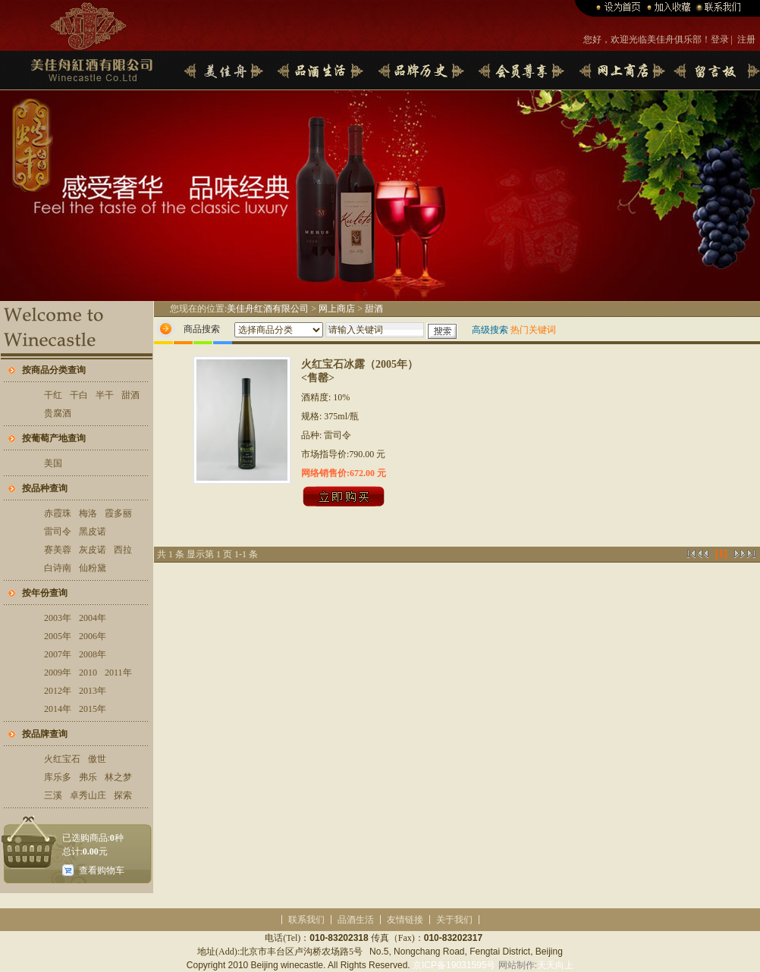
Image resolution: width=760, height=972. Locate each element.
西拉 (123, 549)
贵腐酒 (57, 413)
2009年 (57, 672)
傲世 (97, 759)
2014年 (57, 709)
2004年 (92, 618)
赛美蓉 (57, 549)
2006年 (92, 636)
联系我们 (306, 919)
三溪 (53, 795)
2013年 (92, 690)
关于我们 (454, 919)
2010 (88, 672)
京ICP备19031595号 (454, 965)
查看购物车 (101, 870)
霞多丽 (118, 513)
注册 (746, 39)
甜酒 (130, 395)
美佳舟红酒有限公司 (268, 308)
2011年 (118, 672)
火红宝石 (62, 759)
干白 (79, 395)
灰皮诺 (92, 549)
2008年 (92, 654)
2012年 (57, 690)
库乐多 (57, 777)
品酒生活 (356, 919)
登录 (720, 39)
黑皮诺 (92, 531)
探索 (123, 795)
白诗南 (57, 568)
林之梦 (118, 777)
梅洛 (88, 513)
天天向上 (555, 965)
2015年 (92, 709)
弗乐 (88, 777)
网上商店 (337, 308)
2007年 (57, 654)
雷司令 (57, 531)
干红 (53, 395)
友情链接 (405, 919)
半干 (105, 395)
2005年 (57, 636)
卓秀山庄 (88, 795)
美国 (53, 463)
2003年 (57, 618)
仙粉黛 (92, 568)
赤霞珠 (57, 513)
